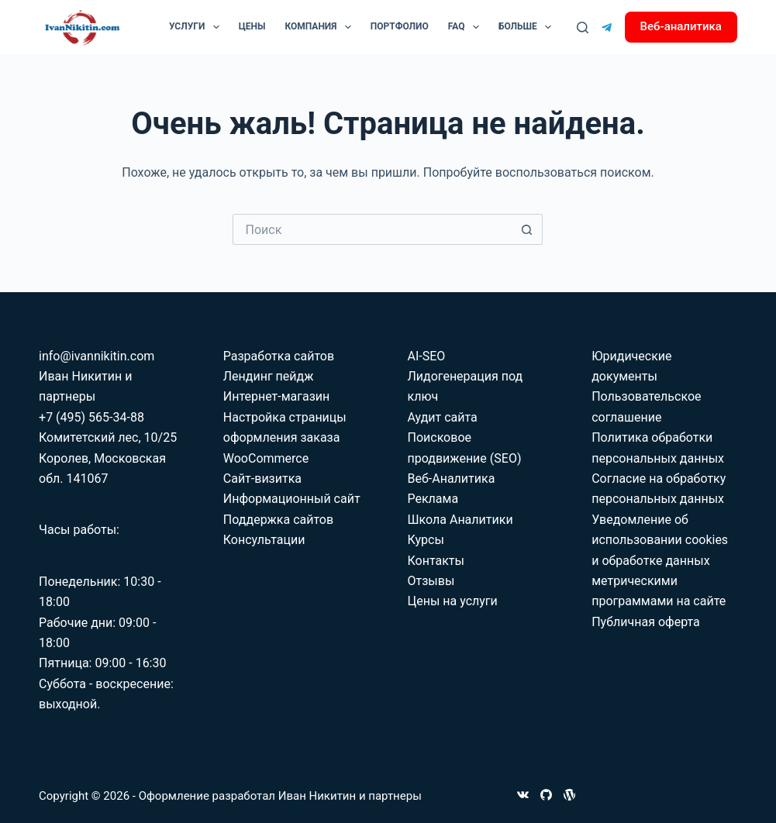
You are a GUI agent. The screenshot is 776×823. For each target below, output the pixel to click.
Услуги (197, 27)
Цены (252, 26)
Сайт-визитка (262, 478)
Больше (527, 27)
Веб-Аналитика (451, 478)
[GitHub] (546, 795)
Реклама (432, 498)
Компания (321, 27)
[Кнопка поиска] (527, 229)
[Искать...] (372, 229)
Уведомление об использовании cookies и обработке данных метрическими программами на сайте (659, 560)
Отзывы (430, 580)
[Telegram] (607, 27)
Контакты (435, 560)
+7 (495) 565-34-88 (91, 417)
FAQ (466, 27)
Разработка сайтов (278, 356)
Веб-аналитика (681, 26)
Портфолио (400, 26)
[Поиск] (582, 27)
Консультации (264, 539)
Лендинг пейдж (268, 376)
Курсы (425, 539)
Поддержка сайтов (278, 519)
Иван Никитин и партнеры (350, 796)
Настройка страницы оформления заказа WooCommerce (285, 438)
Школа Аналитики (459, 519)
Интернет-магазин (276, 396)
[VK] (523, 795)
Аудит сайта (442, 417)
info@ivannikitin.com (96, 356)
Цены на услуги (452, 601)
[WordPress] (569, 795)
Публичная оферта (645, 622)
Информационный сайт (291, 498)
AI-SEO (426, 356)
